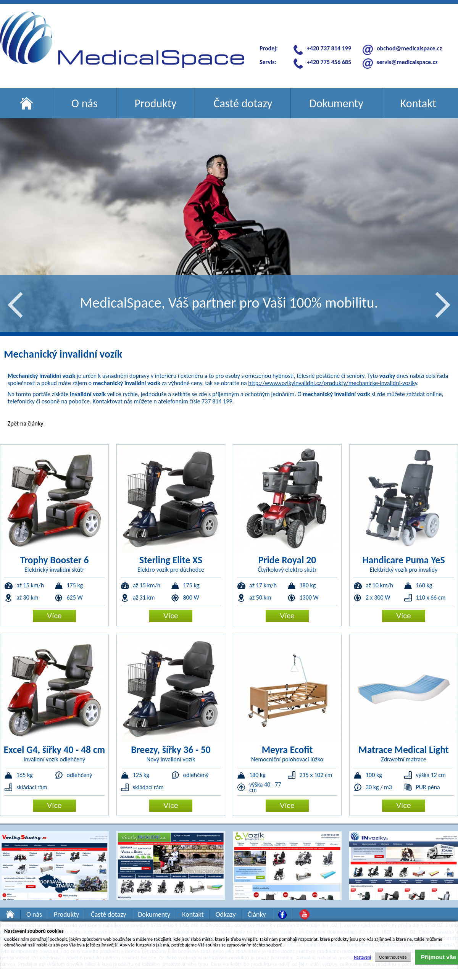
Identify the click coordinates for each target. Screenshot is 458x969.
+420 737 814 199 (329, 48)
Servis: (268, 62)
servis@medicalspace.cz (407, 62)
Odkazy (226, 914)
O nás (84, 103)
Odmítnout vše (393, 957)
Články (257, 914)
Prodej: (269, 48)
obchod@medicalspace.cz (409, 48)
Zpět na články (25, 423)
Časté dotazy (242, 103)
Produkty (156, 103)
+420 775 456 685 (329, 62)
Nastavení (362, 957)
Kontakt (418, 103)
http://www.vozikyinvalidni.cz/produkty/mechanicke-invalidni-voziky (332, 383)
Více (54, 616)
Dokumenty (336, 103)
